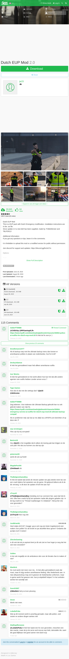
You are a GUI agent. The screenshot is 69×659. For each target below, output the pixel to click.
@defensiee (15, 393)
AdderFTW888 (15, 328)
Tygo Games (15, 388)
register (30, 642)
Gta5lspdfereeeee (17, 625)
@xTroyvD (14, 515)
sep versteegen (16, 429)
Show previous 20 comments (34, 343)
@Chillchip (14, 330)
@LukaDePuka (16, 628)
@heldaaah (14, 468)
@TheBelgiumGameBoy (19, 496)
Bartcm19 (14, 440)
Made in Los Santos (8, 655)
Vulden (13, 553)
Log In (22, 642)
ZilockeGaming (16, 540)
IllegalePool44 (15, 466)
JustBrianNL (15, 523)
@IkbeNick (14, 591)
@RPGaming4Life (26, 330)
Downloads (9, 211)
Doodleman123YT (17, 349)
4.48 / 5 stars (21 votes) (8, 216)
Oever (12, 600)
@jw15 (40, 391)
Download (34, 68)
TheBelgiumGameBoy (19, 477)
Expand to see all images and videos (34, 204)
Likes (21, 211)
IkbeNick (13, 567)
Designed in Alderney (9, 653)
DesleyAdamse (16, 363)
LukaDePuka (15, 611)
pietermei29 (15, 454)
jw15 (21, 81)
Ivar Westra (14, 374)
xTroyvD (13, 493)
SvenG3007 (14, 588)
